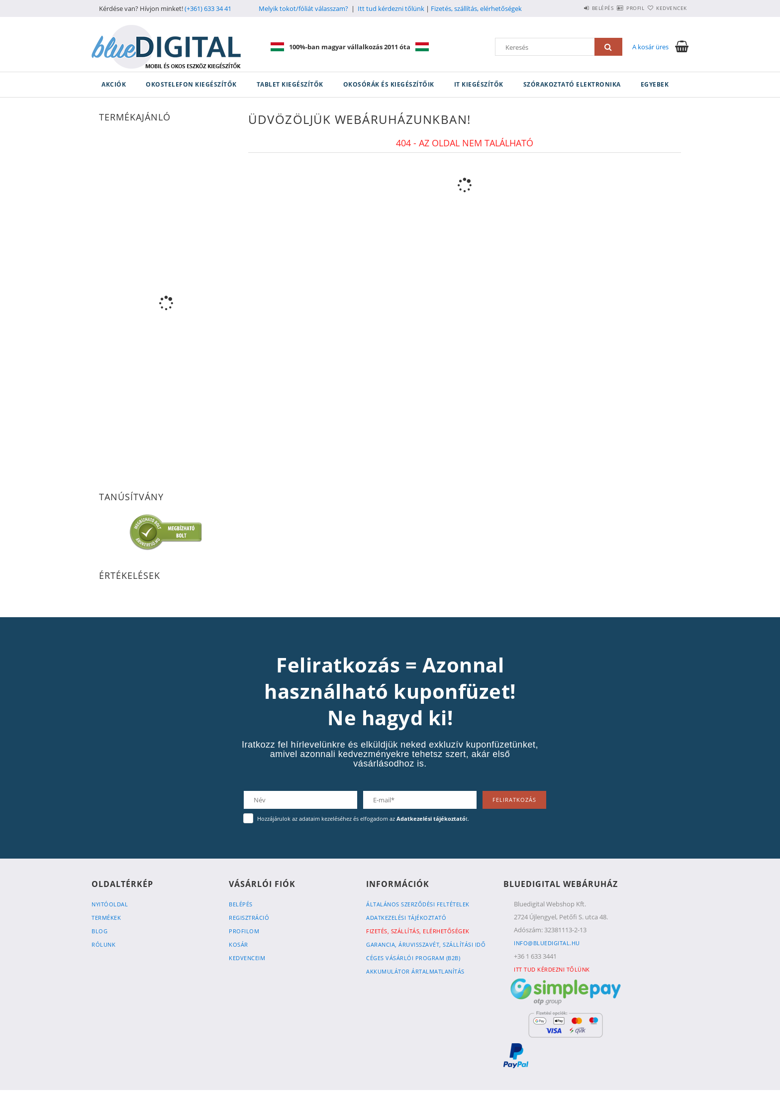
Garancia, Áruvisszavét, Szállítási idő (426, 944)
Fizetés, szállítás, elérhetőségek (476, 8)
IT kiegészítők (478, 84)
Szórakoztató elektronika (572, 84)
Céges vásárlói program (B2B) (413, 958)
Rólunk (103, 944)
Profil (618, 7)
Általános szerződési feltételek (418, 904)
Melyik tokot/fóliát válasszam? (303, 8)
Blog (99, 931)
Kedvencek (666, 7)
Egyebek (655, 84)
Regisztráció (249, 917)
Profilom (244, 931)
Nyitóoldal (110, 904)
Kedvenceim (247, 958)
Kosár (238, 944)
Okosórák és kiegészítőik (388, 84)
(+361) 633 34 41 (208, 8)
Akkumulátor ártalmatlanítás (415, 971)
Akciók (113, 84)
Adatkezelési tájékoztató (406, 917)
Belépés (574, 7)
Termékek (106, 917)
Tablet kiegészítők (290, 84)
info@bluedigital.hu (547, 943)
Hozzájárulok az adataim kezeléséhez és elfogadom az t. (363, 818)
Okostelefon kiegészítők (191, 84)
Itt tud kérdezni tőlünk (391, 8)
